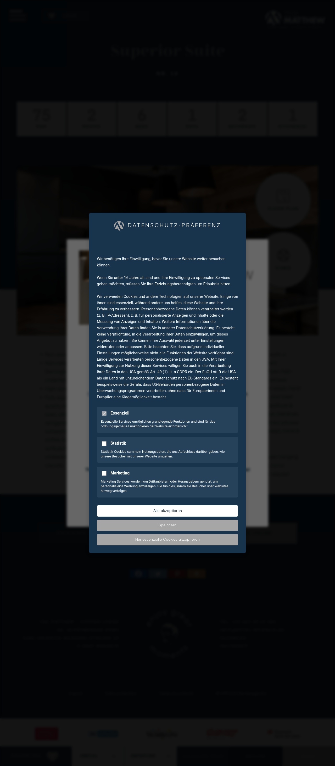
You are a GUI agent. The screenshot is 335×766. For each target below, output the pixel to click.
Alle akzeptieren (167, 511)
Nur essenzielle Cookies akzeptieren (167, 539)
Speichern (167, 525)
